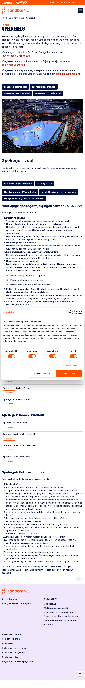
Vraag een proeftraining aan (16, 603)
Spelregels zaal (44, 183)
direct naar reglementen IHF (18, 183)
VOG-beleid (8, 643)
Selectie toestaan (42, 374)
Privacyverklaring (11, 634)
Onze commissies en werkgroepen (61, 616)
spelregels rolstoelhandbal (48, 93)
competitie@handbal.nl (67, 73)
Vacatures (49, 624)
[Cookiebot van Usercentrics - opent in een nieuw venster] (71, 312)
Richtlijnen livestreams (14, 648)
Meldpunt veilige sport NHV (57, 608)
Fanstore (77, 2)
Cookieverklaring (11, 639)
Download (9, 381)
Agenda (54, 2)
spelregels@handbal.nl (14, 64)
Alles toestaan (69, 374)
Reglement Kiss (10, 657)
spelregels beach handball (17, 93)
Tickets (65, 2)
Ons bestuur (50, 604)
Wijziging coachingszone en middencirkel (24, 198)
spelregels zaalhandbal (15, 87)
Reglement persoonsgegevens (17, 662)
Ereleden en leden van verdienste (60, 620)
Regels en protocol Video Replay (20, 192)
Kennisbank (19, 18)
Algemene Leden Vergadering (58, 612)
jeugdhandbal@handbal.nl (16, 55)
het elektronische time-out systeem (58, 192)
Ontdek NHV (50, 599)
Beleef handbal (10, 599)
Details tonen (71, 366)
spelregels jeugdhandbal (43, 87)
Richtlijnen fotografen (13, 652)
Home (8, 18)
